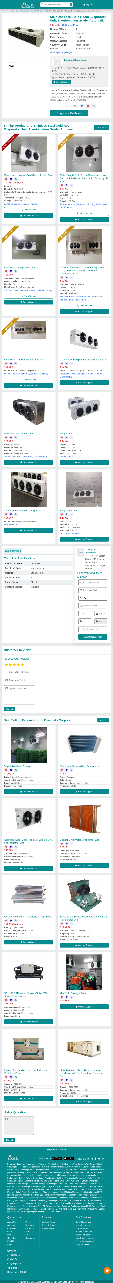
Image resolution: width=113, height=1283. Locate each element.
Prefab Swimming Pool (32, 1205)
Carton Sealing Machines (38, 1168)
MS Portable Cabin (58, 1174)
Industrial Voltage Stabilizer (27, 1185)
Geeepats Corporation (75, 59)
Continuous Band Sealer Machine (73, 1196)
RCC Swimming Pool (96, 1205)
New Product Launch (85, 1237)
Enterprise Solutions (85, 1240)
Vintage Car (92, 1208)
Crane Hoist (25, 1188)
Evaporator (66, 432)
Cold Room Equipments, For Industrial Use (84, 358)
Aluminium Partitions (72, 1166)
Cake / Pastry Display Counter (28, 1191)
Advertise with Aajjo (84, 1224)
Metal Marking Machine (69, 1191)
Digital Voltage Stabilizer (50, 1185)
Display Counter (57, 1168)
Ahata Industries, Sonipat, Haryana (21, 203)
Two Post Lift (43, 1202)
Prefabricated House (96, 1177)
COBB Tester (51, 1188)
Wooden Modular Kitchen (75, 1199)
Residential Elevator (97, 1168)
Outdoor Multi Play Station (73, 1163)
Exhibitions (12, 1240)
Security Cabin (68, 1171)
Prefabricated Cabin (15, 1177)
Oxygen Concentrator (38, 1210)
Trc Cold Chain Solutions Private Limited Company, (28, 289)
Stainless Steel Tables (92, 1166)
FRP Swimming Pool (51, 1205)
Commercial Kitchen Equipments (36, 1194)
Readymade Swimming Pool (20, 1208)
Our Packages (82, 1227)
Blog (9, 1233)
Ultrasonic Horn (75, 1194)
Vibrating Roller (13, 1166)
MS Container (91, 1174)
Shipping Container (15, 1180)
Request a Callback (69, 112)
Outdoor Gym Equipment (44, 1208)
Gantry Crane (13, 1188)
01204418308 (13, 1254)
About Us (11, 1221)
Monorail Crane (38, 1188)
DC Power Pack (72, 1180)
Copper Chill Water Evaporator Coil (79, 838)
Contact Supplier (62, 81)
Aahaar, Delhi (66, 455)
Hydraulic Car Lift (15, 1171)
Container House (32, 1180)
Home (4, 10)
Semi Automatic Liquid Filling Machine (39, 1199)
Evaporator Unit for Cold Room (32, 10)
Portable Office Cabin (34, 1177)
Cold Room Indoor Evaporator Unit (23, 358)
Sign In (87, 4)
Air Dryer (60, 1199)
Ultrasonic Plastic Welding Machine (22, 1196)
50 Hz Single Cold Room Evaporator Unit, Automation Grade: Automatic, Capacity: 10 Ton (84, 177)
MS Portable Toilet (26, 1174)
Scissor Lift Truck (31, 1171)
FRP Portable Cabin (76, 1174)
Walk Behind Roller (93, 1163)
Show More (101, 126)
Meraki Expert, (11, 523)
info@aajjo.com (14, 1262)
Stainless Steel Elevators (50, 1171)
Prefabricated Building (54, 1177)
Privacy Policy (48, 1227)
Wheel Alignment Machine (61, 1202)
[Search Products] (41, 4)
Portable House (82, 1171)
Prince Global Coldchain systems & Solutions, (26, 373)
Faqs (9, 1243)
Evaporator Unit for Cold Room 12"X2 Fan (28, 174)
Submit (9, 708)
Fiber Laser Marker (50, 1191)
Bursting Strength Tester (68, 1188)
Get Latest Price (70, 24)
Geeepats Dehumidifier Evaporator (79, 765)
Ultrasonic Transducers (47, 1196)
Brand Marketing (83, 1233)
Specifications (13, 549)
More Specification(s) (61, 51)
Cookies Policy (48, 1221)
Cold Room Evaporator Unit (19, 266)
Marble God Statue (89, 1191)
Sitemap (11, 1224)
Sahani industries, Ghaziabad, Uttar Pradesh (25, 455)
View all (103, 719)
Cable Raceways (90, 1194)
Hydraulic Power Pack (16, 1182)
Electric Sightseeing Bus (66, 1208)
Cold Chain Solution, (69, 532)
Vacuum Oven (46, 1180)
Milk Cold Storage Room (73, 992)
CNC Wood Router (35, 1182)
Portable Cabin (54, 1163)
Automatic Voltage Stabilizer (73, 1185)
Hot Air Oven (59, 1180)
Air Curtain (16, 1194)
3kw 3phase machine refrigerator (22, 509)
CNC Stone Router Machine (75, 1182)
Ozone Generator (56, 1210)
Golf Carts (81, 1208)
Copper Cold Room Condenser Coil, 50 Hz (28, 915)
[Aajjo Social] (88, 1157)
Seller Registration (84, 1221)
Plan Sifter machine (59, 1194)
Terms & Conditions (50, 1224)
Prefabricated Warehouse (75, 1177)
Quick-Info (11, 1237)
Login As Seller (82, 1243)
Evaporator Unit (68, 509)
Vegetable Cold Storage (17, 765)
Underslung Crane (94, 1185)
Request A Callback (56, 1148)
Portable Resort (42, 1174)
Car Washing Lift (29, 1202)
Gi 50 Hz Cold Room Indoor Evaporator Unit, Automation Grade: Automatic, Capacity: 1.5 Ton (82, 269)
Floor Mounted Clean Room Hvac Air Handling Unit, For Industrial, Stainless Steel (81, 1071)
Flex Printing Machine (53, 1182)
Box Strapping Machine (17, 1168)
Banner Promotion (84, 1230)
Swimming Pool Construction (74, 1205)
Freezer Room (14, 10)
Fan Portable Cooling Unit (19, 432)
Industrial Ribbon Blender (52, 1166)
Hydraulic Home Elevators (76, 1168)
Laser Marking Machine (36, 1163)
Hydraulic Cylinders (89, 1180)
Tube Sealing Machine (31, 1166)
